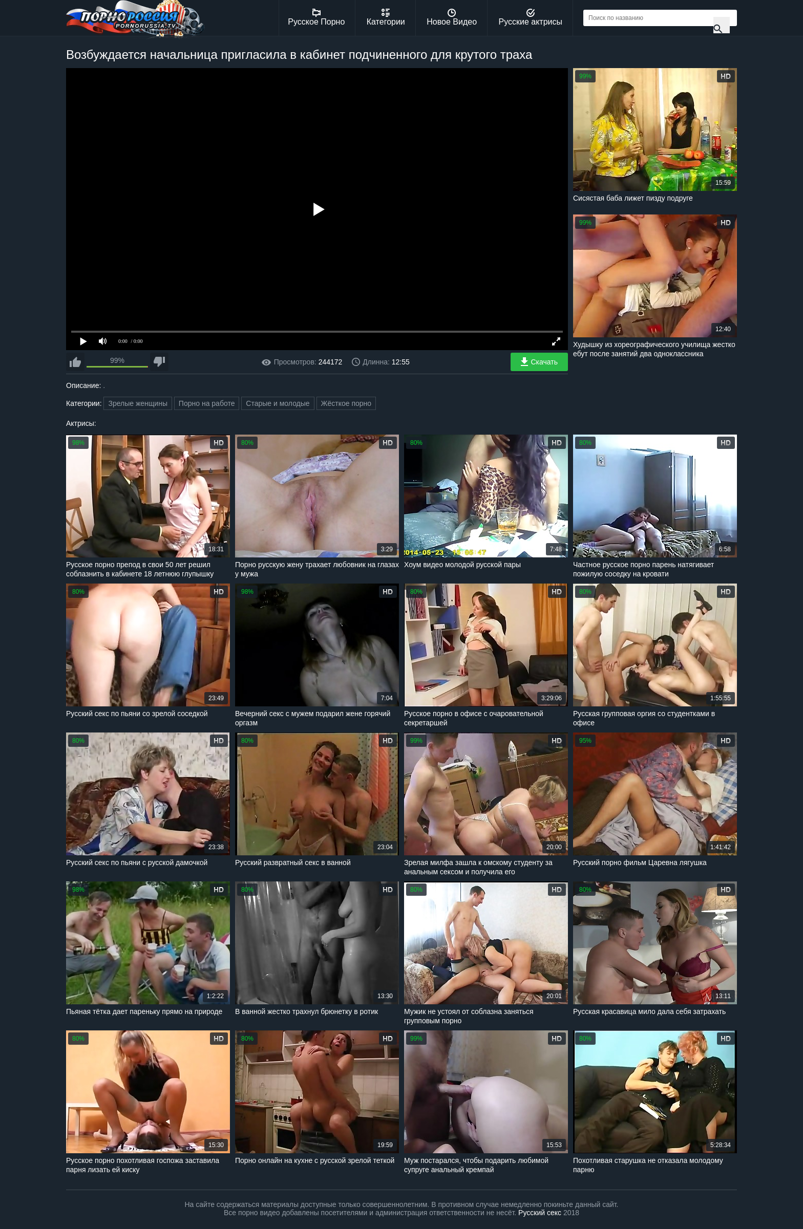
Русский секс (539, 1213)
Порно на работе (207, 403)
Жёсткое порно (346, 403)
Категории (386, 17)
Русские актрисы (530, 17)
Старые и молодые (277, 403)
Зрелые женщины (137, 403)
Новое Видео (452, 17)
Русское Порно (316, 17)
